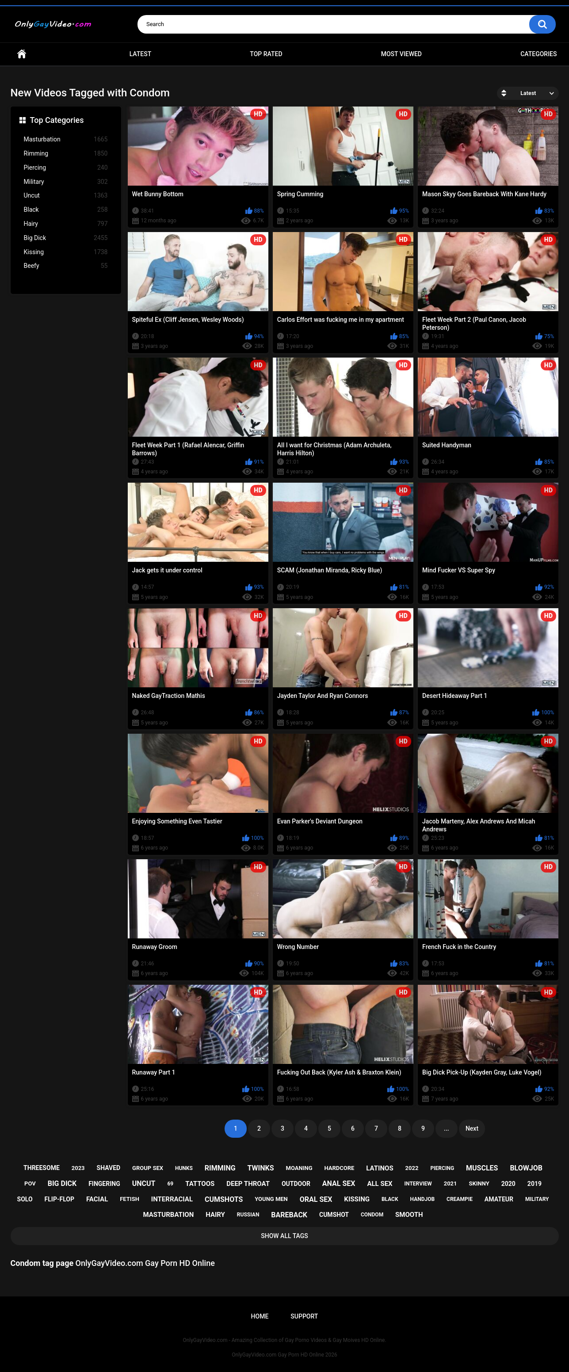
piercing (442, 1168)
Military (66, 182)
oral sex (316, 1199)
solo (25, 1199)
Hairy (66, 224)
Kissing (66, 252)
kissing (357, 1199)
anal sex (338, 1183)
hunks (184, 1168)
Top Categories (57, 120)
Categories (538, 53)
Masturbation (66, 139)
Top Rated (266, 53)
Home (22, 54)
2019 (534, 1183)
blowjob (526, 1168)
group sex (147, 1168)
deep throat (248, 1184)
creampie (460, 1199)
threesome (41, 1167)
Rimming (66, 153)
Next (472, 1128)
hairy (215, 1215)
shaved (109, 1167)
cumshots (224, 1199)
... (446, 1128)
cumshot (334, 1214)
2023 (78, 1168)
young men (271, 1199)
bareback (289, 1215)
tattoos (199, 1184)
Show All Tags (284, 1235)
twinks (261, 1168)
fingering (104, 1183)
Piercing (66, 168)
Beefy (66, 266)
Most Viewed (401, 53)
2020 (508, 1183)
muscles (482, 1168)
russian (248, 1215)
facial (97, 1199)
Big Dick (66, 238)
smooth (409, 1215)
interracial (172, 1199)
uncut (144, 1183)
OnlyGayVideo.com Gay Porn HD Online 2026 (284, 1355)
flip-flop (59, 1199)
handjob (422, 1199)
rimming (220, 1168)
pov (30, 1183)
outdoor (296, 1183)
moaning (299, 1168)
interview (418, 1184)
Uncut (66, 195)
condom (372, 1215)
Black (66, 209)
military (537, 1199)
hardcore (339, 1168)
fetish (129, 1199)
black (390, 1199)
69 (170, 1184)
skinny (479, 1183)
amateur (499, 1199)
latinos (379, 1168)
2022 (412, 1168)
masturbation (168, 1215)
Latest (141, 53)
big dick (62, 1183)
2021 (450, 1183)
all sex (379, 1184)
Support (304, 1316)
